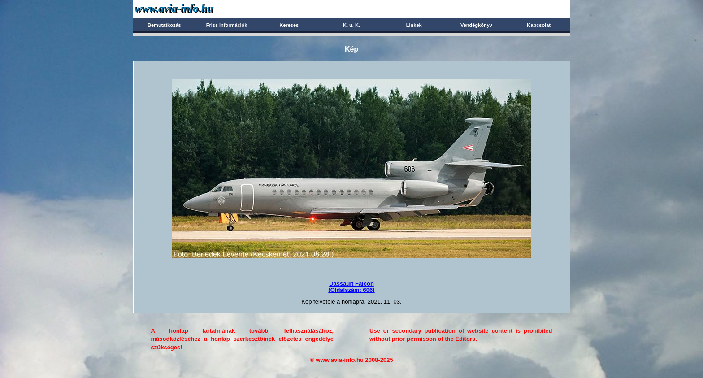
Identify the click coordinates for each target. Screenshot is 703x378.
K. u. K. (351, 25)
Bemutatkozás (164, 25)
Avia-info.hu (189, 9)
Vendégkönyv (476, 25)
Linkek (414, 25)
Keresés (289, 25)
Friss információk (226, 25)
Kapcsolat (539, 25)
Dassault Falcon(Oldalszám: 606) (351, 286)
